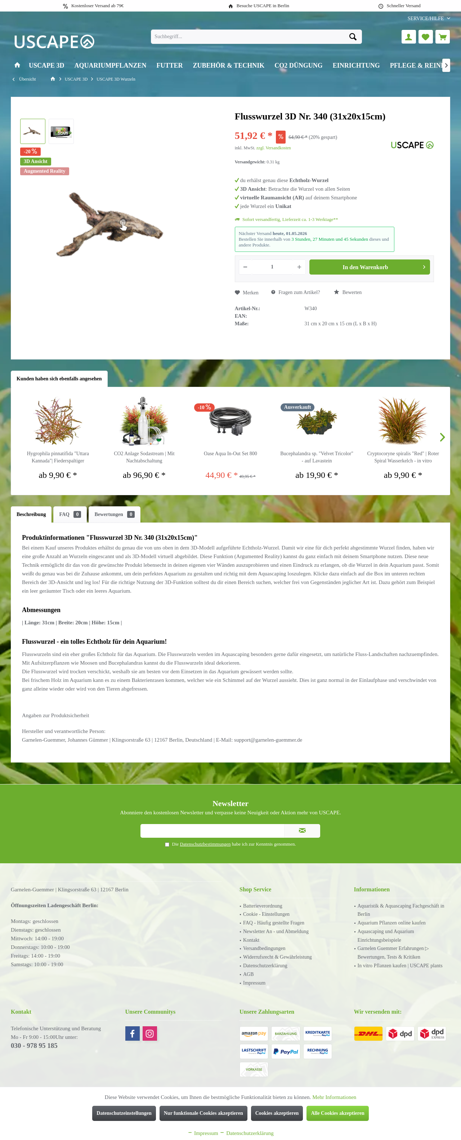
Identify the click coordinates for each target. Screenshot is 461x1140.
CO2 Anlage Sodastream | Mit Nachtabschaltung (144, 457)
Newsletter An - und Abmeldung (276, 931)
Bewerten (348, 292)
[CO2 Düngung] (298, 65)
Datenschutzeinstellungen (124, 1113)
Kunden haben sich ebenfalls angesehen (59, 378)
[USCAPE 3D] (47, 65)
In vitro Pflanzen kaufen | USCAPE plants (400, 965)
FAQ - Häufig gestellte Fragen (273, 923)
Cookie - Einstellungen (266, 914)
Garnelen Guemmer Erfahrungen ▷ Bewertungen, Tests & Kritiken (393, 953)
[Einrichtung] (356, 65)
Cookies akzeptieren (277, 1113)
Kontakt (251, 940)
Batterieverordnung (262, 906)
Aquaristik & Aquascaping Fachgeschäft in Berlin (401, 910)
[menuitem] (426, 18)
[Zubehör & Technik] (229, 65)
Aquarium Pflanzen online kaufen (392, 923)
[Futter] (170, 65)
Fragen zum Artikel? (295, 292)
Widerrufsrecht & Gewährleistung (277, 957)
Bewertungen (114, 514)
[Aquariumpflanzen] (111, 65)
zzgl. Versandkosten (273, 147)
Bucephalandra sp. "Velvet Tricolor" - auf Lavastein (316, 457)
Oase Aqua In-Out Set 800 (230, 453)
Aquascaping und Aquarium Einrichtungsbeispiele (386, 936)
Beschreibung (31, 514)
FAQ (70, 514)
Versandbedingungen (264, 948)
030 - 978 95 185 (34, 1045)
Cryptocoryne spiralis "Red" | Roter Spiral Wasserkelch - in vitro (403, 457)
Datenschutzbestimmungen (205, 844)
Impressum (254, 983)
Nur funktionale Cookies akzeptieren (203, 1113)
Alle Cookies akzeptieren (337, 1113)
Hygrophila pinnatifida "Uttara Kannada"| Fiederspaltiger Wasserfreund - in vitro (58, 458)
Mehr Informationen (334, 1097)
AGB (248, 974)
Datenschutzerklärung (265, 965)
